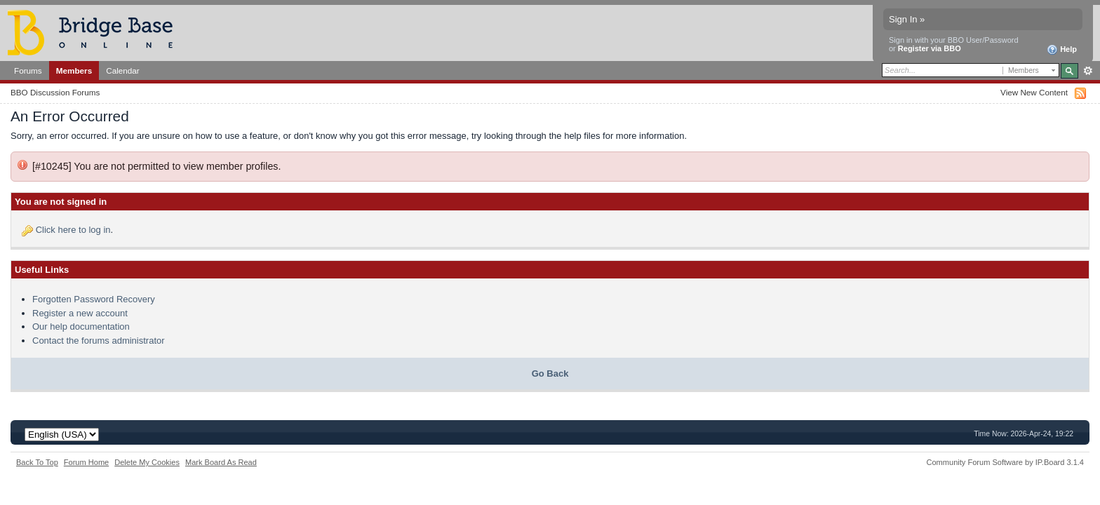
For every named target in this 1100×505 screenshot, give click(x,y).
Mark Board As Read (221, 462)
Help (1062, 49)
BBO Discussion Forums (55, 92)
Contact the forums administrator (98, 340)
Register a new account (80, 313)
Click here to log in (73, 229)
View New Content (1034, 92)
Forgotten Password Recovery (93, 299)
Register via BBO (929, 48)
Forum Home (86, 462)
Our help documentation (81, 326)
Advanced (1087, 71)
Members (74, 70)
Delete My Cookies (147, 462)
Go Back (550, 373)
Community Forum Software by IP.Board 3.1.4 (1005, 462)
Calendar (123, 70)
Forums (28, 70)
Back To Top (37, 462)
